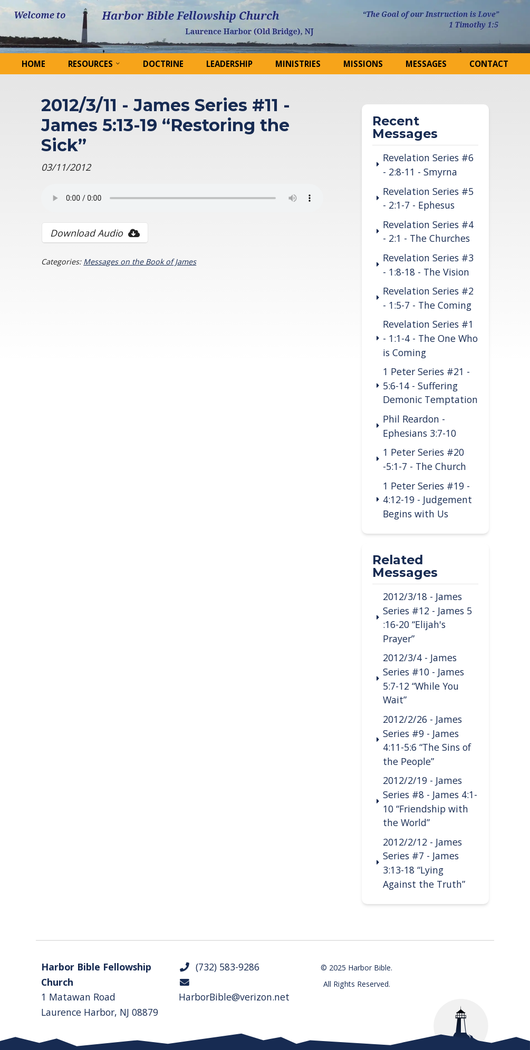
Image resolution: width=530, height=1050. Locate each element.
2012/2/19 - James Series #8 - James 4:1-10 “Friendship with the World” (430, 801)
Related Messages (405, 567)
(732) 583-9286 (219, 966)
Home (33, 63)
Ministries (298, 63)
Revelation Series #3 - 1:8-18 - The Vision (428, 264)
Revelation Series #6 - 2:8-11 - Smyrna (428, 164)
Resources (90, 63)
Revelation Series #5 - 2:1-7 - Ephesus (428, 198)
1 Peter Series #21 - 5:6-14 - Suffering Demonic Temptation (430, 385)
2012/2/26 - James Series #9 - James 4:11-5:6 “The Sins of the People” (427, 740)
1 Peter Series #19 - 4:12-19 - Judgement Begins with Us (427, 499)
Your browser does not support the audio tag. (182, 198)
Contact (488, 63)
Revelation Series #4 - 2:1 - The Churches (428, 231)
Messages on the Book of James (139, 262)
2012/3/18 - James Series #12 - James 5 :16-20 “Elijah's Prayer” (427, 617)
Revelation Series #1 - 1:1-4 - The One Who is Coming (430, 338)
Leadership (229, 63)
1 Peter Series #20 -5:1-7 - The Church (424, 459)
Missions (363, 63)
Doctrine (163, 63)
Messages (426, 63)
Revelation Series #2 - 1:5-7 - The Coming (428, 297)
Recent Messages (405, 128)
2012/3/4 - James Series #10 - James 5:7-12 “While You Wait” (423, 678)
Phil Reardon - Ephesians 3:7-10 (419, 426)
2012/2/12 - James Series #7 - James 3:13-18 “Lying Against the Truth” (424, 863)
